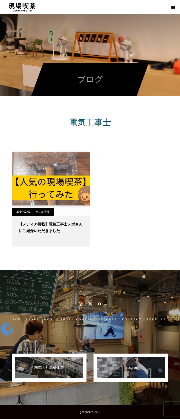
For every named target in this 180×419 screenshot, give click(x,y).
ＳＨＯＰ (65, 319)
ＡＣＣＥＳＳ (108, 319)
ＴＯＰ (16, 319)
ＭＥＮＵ (49, 319)
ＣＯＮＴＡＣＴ (131, 319)
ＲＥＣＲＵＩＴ (156, 319)
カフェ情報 (42, 211)
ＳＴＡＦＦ (32, 319)
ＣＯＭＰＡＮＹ (85, 319)
